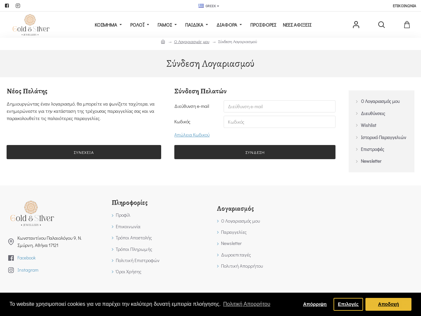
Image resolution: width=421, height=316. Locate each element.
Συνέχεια (84, 153)
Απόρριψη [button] (315, 304)
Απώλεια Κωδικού (192, 135)
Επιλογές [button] (348, 304)
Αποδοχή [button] (388, 304)
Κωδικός (182, 122)
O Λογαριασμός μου (191, 41)
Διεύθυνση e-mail (191, 106)
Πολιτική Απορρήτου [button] (246, 304)
